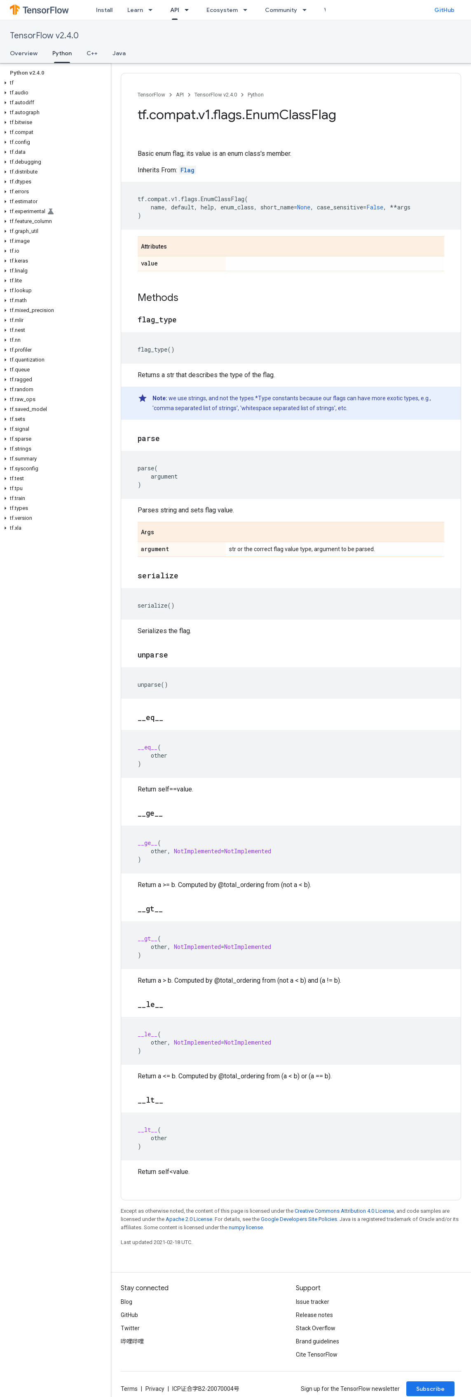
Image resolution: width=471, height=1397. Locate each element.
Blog (126, 1301)
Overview (23, 53)
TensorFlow (151, 95)
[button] (54, 83)
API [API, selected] (174, 10)
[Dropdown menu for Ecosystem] (248, 10)
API (180, 95)
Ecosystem (222, 10)
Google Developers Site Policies (299, 1219)
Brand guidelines (317, 1341)
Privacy (154, 1388)
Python (256, 95)
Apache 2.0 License (189, 1219)
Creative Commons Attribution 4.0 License (344, 1211)
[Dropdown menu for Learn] (153, 10)
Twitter (130, 1328)
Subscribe (430, 1388)
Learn (135, 10)
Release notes (314, 1315)
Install (104, 10)
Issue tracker (312, 1301)
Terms (129, 1388)
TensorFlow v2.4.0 (44, 36)
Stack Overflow (315, 1328)
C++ (92, 53)
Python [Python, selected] (62, 53)
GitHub (444, 10)
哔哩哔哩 (132, 1341)
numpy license (246, 1227)
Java (119, 53)
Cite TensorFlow (316, 1354)
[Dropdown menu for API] (189, 10)
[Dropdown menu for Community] (307, 10)
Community (281, 10)
